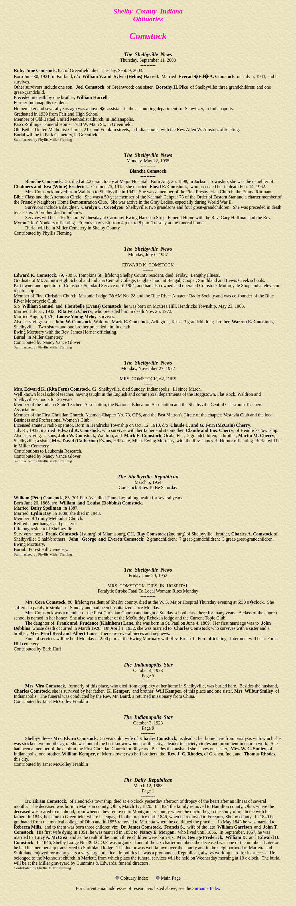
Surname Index (206, 888)
